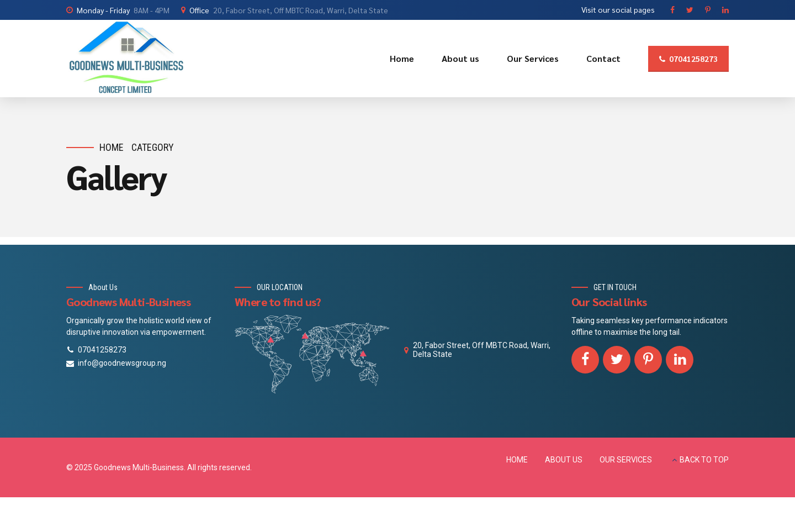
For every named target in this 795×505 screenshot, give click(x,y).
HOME (517, 459)
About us (460, 58)
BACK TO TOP (704, 459)
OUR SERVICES (626, 459)
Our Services (533, 58)
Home (402, 58)
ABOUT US (563, 459)
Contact (603, 58)
